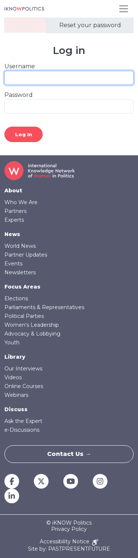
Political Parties (24, 316)
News (12, 234)
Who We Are (21, 202)
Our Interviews (23, 368)
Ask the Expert (23, 421)
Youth (12, 342)
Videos (13, 377)
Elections (16, 298)
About (13, 190)
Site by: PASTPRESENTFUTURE (69, 549)
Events (13, 263)
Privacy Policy (69, 529)
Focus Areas (22, 286)
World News (20, 246)
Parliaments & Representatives (44, 307)
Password (18, 94)
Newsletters (20, 272)
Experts (14, 220)
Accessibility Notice (69, 542)
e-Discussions (21, 430)
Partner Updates (25, 254)
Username (19, 66)
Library (14, 357)
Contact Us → (69, 453)
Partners (15, 211)
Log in (26, 25)
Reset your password (90, 25)
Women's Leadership (31, 325)
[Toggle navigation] (124, 9)
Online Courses (23, 386)
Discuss (16, 409)
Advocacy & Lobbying (32, 333)
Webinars (16, 395)
